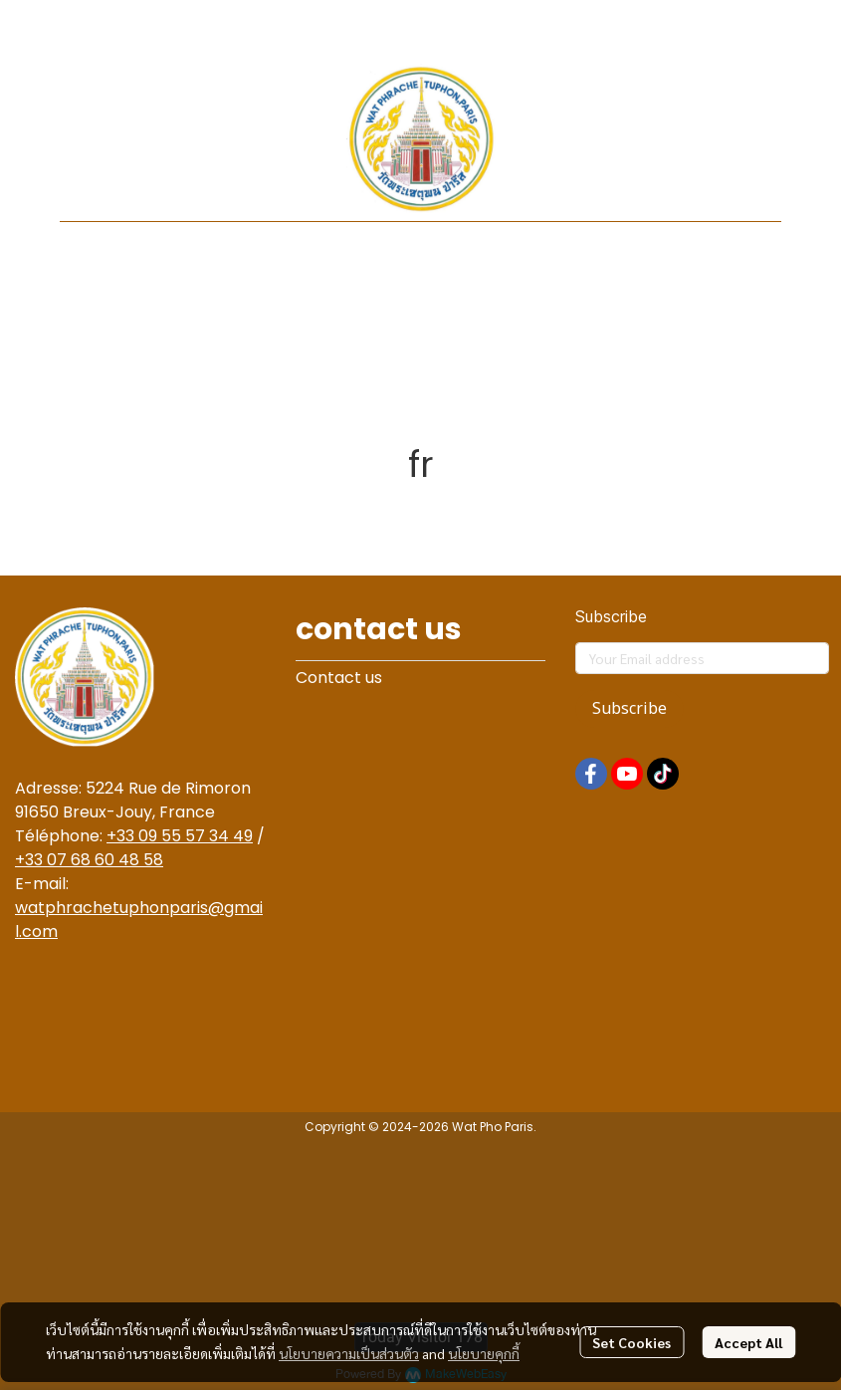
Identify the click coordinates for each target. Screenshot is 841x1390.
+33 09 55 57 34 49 (179, 835)
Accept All (748, 1342)
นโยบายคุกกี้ (484, 1353)
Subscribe (629, 709)
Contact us (339, 677)
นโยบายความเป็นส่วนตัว (349, 1353)
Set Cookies (631, 1342)
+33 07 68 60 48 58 (89, 859)
